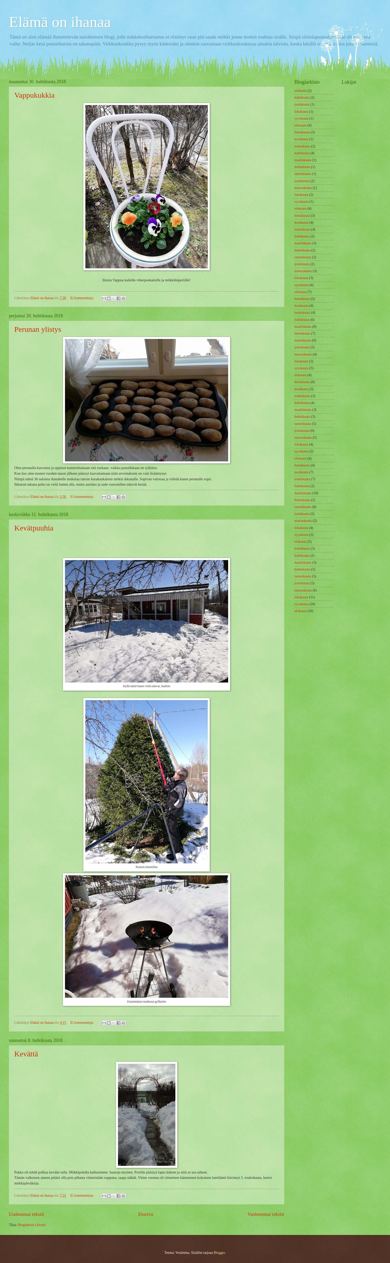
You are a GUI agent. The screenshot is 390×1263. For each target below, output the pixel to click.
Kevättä (26, 1054)
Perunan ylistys (37, 329)
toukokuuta (302, 146)
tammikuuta (302, 174)
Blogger (219, 1253)
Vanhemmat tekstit (266, 1214)
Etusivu (145, 1214)
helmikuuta (302, 167)
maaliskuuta (302, 160)
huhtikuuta (301, 97)
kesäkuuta (301, 139)
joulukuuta (301, 104)
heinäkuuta (302, 132)
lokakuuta (301, 111)
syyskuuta (301, 118)
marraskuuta (303, 188)
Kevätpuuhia (33, 528)
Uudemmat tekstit (26, 1214)
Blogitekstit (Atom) (31, 1225)
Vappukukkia (34, 95)
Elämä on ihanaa (60, 22)
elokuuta (300, 91)
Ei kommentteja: (82, 298)
